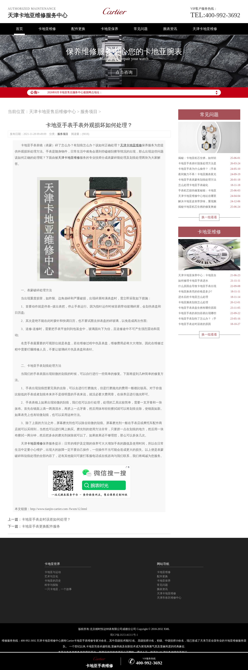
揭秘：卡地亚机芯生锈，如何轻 (209, 158)
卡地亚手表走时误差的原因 (209, 324)
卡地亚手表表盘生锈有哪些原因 (209, 308)
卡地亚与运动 (53, 572)
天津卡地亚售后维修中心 (52, 111)
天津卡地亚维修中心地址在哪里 (209, 196)
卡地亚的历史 (53, 580)
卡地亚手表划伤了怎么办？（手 (209, 318)
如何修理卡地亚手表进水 (209, 281)
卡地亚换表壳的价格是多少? (209, 291)
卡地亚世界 (52, 563)
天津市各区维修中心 (169, 597)
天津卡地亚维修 (205, 29)
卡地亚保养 (109, 29)
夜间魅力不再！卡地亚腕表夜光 (209, 174)
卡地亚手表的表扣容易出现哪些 (209, 313)
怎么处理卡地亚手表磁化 (209, 185)
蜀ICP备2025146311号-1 (124, 634)
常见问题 (141, 29)
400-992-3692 (215, 15)
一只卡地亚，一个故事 (58, 589)
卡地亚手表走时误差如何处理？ (46, 519)
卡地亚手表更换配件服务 (41, 526)
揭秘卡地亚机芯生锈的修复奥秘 (209, 207)
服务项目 (88, 111)
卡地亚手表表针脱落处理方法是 (209, 163)
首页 (19, 29)
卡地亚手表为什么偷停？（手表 (209, 169)
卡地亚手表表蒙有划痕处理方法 (209, 179)
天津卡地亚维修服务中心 (37, 15)
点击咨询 (124, 72)
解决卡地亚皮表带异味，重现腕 (209, 201)
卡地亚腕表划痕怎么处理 (209, 302)
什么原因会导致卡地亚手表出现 (209, 286)
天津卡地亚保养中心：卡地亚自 (209, 275)
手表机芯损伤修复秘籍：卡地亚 (209, 190)
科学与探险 (51, 584)
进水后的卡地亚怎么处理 (209, 297)
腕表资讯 (170, 29)
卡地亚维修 (47, 29)
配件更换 (78, 29)
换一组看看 (209, 217)
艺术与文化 (51, 576)
